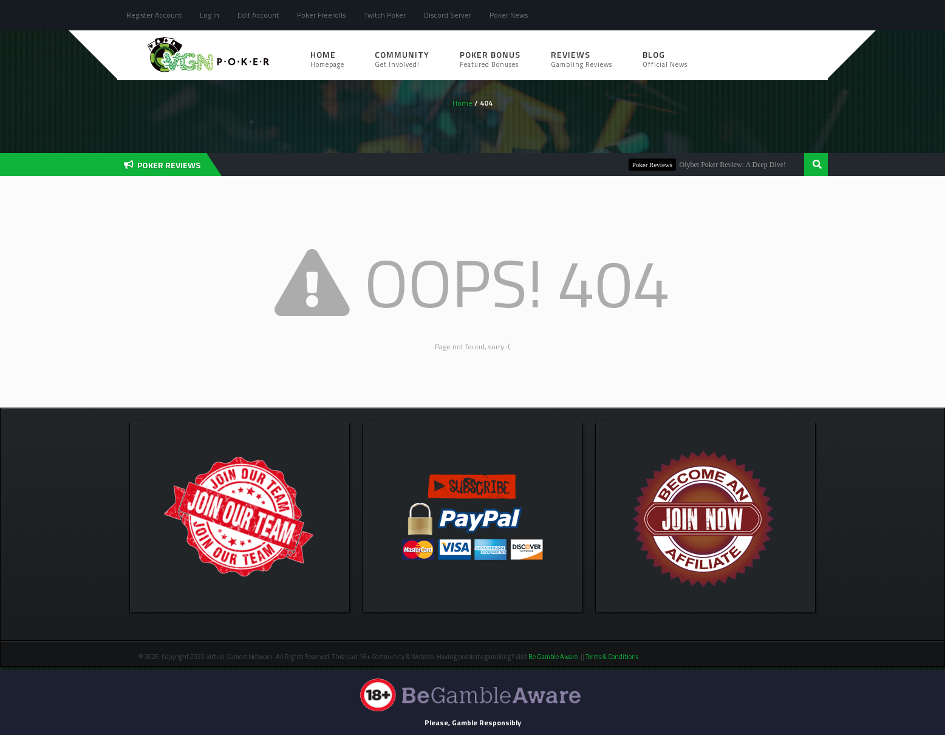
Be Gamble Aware (553, 657)
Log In (209, 15)
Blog (665, 58)
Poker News (509, 15)
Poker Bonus (490, 58)
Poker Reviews (658, 164)
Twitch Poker (385, 15)
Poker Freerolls (321, 15)
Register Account (154, 15)
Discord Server (447, 15)
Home (327, 58)
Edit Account (258, 15)
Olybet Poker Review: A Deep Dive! (738, 164)
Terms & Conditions (612, 657)
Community (402, 58)
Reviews (581, 58)
